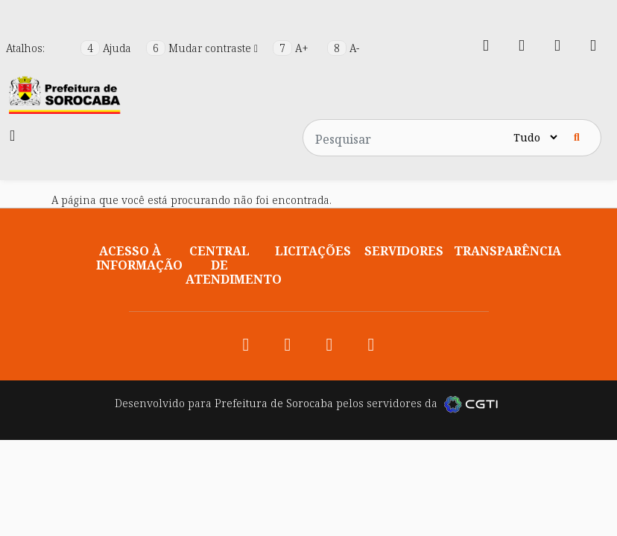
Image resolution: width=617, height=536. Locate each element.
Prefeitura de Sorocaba (274, 403)
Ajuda (107, 48)
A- (343, 48)
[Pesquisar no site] (407, 138)
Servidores (403, 251)
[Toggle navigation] (12, 135)
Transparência (507, 251)
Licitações (313, 251)
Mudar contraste (203, 48)
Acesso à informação (139, 258)
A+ (292, 48)
